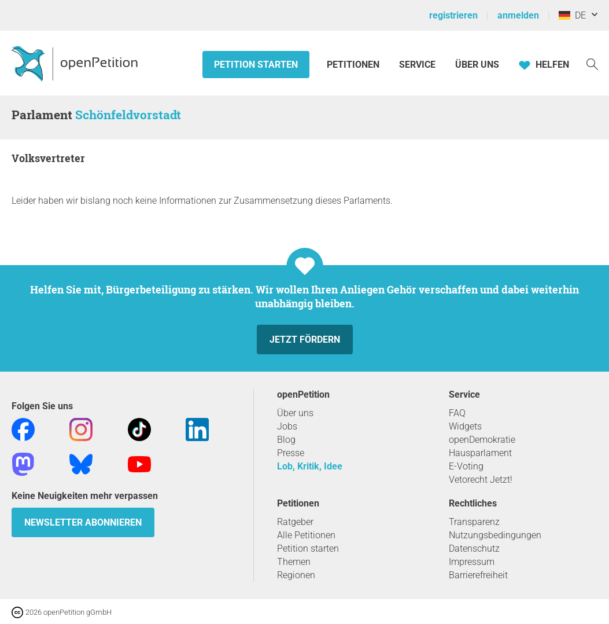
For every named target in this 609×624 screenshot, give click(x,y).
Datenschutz (474, 548)
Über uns (295, 413)
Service (417, 64)
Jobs (287, 426)
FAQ (457, 413)
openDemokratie (482, 439)
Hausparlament (480, 452)
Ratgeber (295, 521)
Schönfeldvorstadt (128, 115)
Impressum (471, 561)
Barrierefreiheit (478, 575)
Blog (286, 439)
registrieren (453, 15)
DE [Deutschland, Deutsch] (572, 15)
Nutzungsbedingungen (495, 535)
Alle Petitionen (306, 535)
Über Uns (477, 64)
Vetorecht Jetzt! (480, 479)
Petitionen (354, 64)
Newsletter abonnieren (83, 522)
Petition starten (256, 64)
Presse (290, 452)
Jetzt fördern (305, 339)
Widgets (465, 426)
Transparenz (474, 521)
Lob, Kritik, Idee (309, 466)
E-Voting (466, 466)
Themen (294, 561)
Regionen (296, 575)
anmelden (518, 15)
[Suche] (592, 63)
